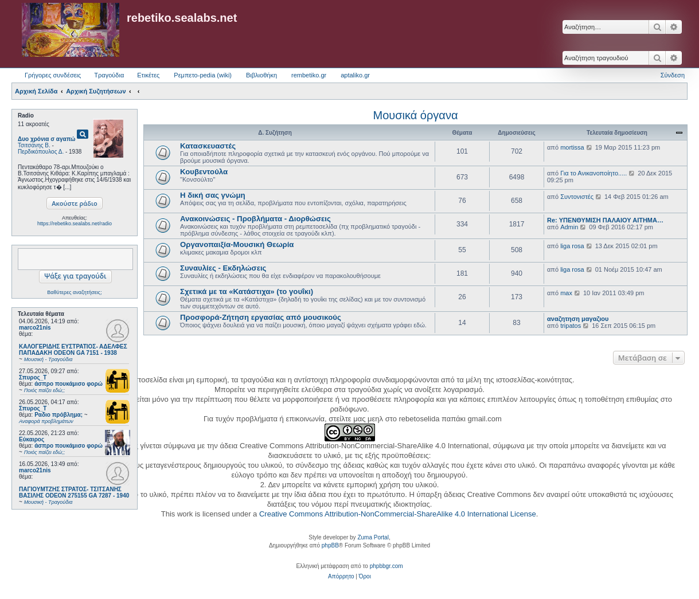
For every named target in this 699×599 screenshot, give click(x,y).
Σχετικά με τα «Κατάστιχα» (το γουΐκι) (246, 291)
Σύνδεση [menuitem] (673, 75)
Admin (569, 227)
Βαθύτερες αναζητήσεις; (74, 292)
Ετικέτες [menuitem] (148, 75)
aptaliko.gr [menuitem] (355, 75)
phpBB (330, 545)
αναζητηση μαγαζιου (577, 318)
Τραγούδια (109, 75)
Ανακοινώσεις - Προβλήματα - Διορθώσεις (255, 218)
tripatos (570, 325)
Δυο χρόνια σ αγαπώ (47, 139)
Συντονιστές (576, 196)
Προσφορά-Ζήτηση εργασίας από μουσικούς (260, 317)
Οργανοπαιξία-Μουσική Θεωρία (237, 244)
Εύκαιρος (31, 439)
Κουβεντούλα (204, 171)
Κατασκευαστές (208, 146)
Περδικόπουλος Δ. (41, 151)
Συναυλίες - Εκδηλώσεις (223, 268)
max (566, 292)
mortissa (572, 147)
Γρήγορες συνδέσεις (53, 75)
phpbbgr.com (386, 566)
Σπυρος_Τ (32, 377)
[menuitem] (341, 576)
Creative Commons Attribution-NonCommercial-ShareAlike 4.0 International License (397, 514)
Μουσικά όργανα (415, 115)
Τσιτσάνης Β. (34, 145)
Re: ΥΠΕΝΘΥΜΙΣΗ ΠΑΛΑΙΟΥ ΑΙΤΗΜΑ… (605, 220)
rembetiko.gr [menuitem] (308, 75)
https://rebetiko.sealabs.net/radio (74, 223)
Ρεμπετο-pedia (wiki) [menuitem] (203, 75)
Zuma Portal (372, 537)
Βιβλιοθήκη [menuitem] (261, 75)
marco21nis (35, 327)
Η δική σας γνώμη (212, 195)
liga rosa (572, 245)
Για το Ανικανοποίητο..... (593, 173)
